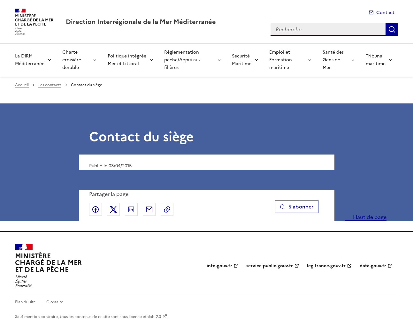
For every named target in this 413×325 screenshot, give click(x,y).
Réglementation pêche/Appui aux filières (182, 60)
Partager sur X (113, 209)
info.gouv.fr (219, 265)
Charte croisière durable (71, 60)
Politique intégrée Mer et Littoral (127, 60)
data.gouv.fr (373, 265)
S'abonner (296, 206)
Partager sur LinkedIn (131, 209)
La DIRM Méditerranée (29, 60)
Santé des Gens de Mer (333, 60)
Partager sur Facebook (95, 209)
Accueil (22, 85)
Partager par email (149, 209)
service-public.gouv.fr (269, 265)
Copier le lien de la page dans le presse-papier (167, 209)
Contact (385, 12)
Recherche (392, 29)
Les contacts (49, 85)
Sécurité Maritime (241, 60)
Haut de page (369, 217)
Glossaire (54, 302)
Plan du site (25, 302)
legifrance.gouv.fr (326, 265)
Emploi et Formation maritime (280, 60)
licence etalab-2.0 (145, 317)
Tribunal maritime (376, 60)
